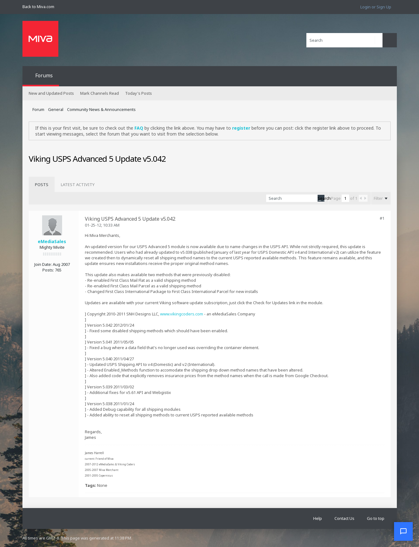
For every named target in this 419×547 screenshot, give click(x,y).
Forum (38, 109)
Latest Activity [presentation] (78, 184)
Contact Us (344, 518)
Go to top (375, 518)
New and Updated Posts (51, 93)
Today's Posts (138, 93)
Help (317, 518)
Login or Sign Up (375, 7)
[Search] (344, 40)
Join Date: (43, 264)
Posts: (48, 270)
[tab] (42, 184)
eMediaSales (52, 241)
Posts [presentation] (41, 184)
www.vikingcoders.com (181, 314)
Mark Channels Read (99, 93)
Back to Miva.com (38, 6)
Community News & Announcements (101, 109)
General (55, 109)
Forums (44, 75)
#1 (382, 218)
